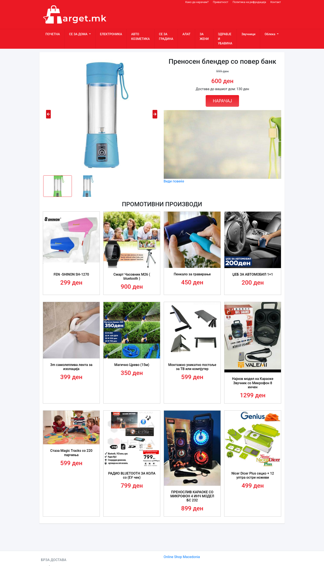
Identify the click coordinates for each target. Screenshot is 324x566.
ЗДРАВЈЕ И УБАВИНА (225, 38)
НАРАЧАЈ (222, 100)
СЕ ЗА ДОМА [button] (78, 34)
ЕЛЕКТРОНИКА (111, 34)
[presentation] (48, 114)
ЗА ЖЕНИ (204, 36)
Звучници (248, 34)
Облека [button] (270, 34)
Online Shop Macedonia (182, 557)
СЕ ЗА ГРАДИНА (166, 36)
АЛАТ (186, 34)
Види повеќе (174, 181)
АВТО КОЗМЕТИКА (140, 36)
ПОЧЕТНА (52, 34)
